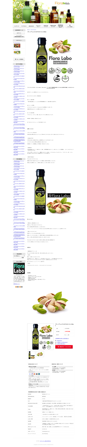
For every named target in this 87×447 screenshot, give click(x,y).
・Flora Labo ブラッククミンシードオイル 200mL (18, 69)
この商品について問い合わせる (62, 342)
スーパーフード (19, 45)
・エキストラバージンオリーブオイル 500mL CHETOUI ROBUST (19, 143)
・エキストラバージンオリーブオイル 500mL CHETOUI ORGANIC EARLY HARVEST (19, 140)
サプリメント (19, 51)
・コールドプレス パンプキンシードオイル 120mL (19, 81)
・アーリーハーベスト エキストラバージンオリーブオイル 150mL (19, 124)
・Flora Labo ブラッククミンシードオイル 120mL (18, 66)
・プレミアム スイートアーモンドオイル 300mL (19, 99)
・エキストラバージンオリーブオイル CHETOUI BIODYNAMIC (19, 137)
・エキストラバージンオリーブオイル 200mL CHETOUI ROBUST (19, 134)
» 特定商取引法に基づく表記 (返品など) (62, 338)
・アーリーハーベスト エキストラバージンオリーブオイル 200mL (19, 128)
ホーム (28, 29)
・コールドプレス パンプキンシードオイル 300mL (19, 107)
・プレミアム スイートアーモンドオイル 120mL (19, 74)
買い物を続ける (59, 340)
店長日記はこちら (16, 283)
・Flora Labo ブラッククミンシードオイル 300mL (18, 71)
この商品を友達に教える (61, 343)
